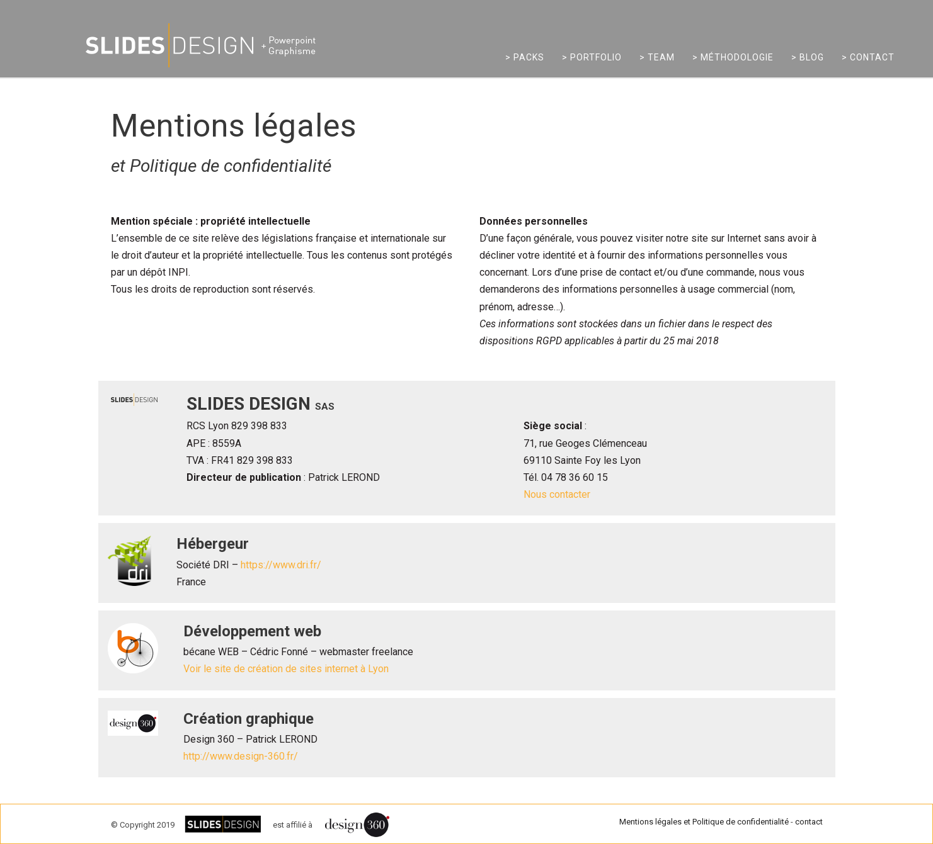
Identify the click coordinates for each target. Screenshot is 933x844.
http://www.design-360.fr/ (240, 756)
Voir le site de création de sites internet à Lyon (286, 669)
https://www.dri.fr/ (281, 565)
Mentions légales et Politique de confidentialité (704, 821)
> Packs (524, 57)
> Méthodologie (733, 57)
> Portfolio (592, 57)
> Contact (868, 57)
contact (809, 821)
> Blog (807, 57)
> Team (657, 57)
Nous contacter (557, 494)
